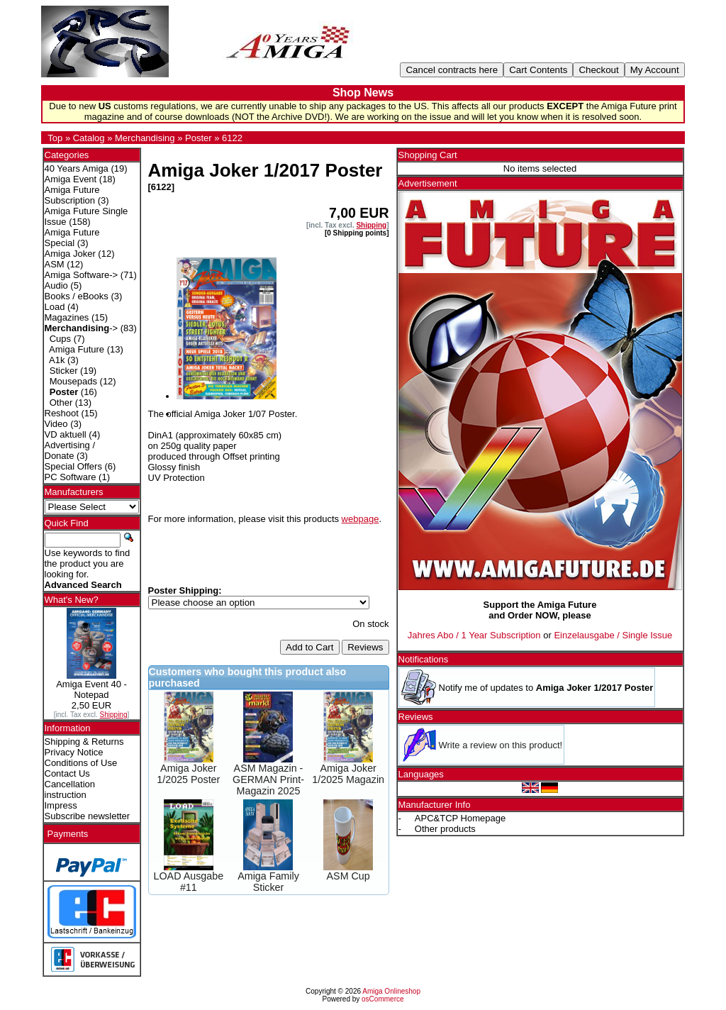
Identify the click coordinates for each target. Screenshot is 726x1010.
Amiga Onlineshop (391, 991)
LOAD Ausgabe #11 (189, 881)
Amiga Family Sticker (268, 881)
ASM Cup (348, 876)
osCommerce (382, 999)
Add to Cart (309, 647)
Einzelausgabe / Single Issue (613, 635)
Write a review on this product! (501, 745)
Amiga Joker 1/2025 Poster (188, 773)
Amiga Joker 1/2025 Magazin (348, 773)
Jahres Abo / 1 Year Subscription (474, 635)
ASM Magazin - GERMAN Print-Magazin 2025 (268, 779)
